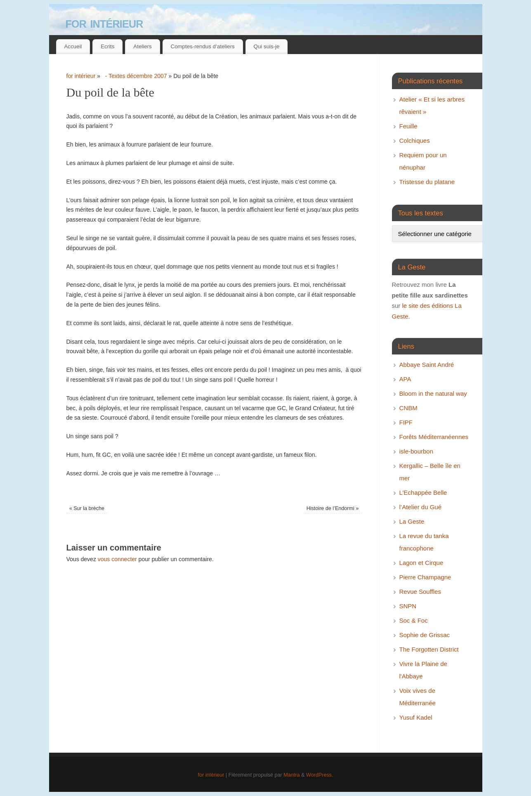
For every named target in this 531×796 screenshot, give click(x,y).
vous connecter (117, 559)
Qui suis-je (267, 46)
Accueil (73, 46)
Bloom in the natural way (433, 393)
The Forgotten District (429, 649)
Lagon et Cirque (421, 562)
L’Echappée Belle (423, 492)
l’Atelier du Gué (420, 506)
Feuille (408, 126)
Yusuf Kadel (415, 717)
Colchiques (414, 140)
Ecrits (107, 46)
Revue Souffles (420, 591)
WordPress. (319, 775)
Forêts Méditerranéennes (434, 436)
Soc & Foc (413, 620)
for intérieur (104, 22)
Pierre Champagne (425, 577)
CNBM (408, 407)
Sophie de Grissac (424, 634)
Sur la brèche (86, 508)
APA (405, 379)
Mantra (291, 775)
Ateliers (142, 46)
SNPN (408, 605)
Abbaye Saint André (426, 364)
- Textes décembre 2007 (134, 76)
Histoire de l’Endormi (333, 508)
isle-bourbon (416, 451)
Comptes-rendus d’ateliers (203, 46)
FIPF (406, 422)
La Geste (412, 521)
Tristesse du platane (427, 181)
